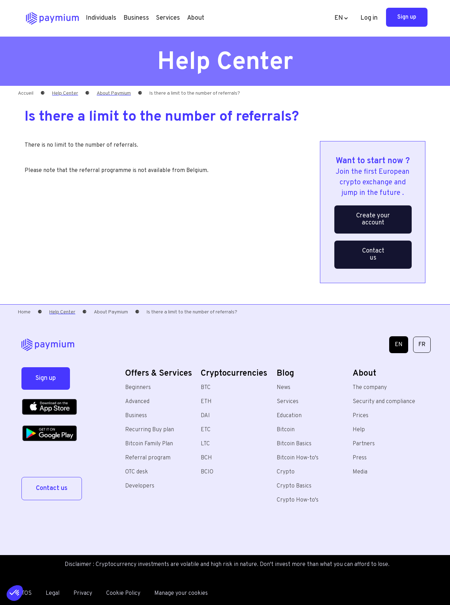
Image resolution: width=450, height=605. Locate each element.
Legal (52, 593)
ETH (206, 401)
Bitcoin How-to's (298, 457)
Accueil (25, 93)
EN (399, 344)
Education (289, 415)
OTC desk (136, 472)
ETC (206, 429)
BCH (206, 457)
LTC (205, 443)
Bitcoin (286, 429)
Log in (369, 18)
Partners (364, 443)
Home (24, 312)
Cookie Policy (123, 593)
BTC (206, 387)
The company (370, 387)
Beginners (138, 387)
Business (136, 18)
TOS (26, 593)
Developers (139, 486)
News (283, 387)
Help (359, 429)
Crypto (286, 472)
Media (360, 472)
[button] (101, 18)
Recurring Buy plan (149, 429)
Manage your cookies (181, 593)
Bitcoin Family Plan (149, 443)
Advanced (137, 401)
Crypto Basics (294, 486)
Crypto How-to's (298, 500)
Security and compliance (384, 401)
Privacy (82, 593)
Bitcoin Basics (294, 443)
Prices (360, 415)
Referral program (148, 457)
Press (360, 457)
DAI (205, 415)
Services (287, 401)
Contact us (373, 254)
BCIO (207, 472)
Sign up (406, 17)
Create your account (373, 219)
